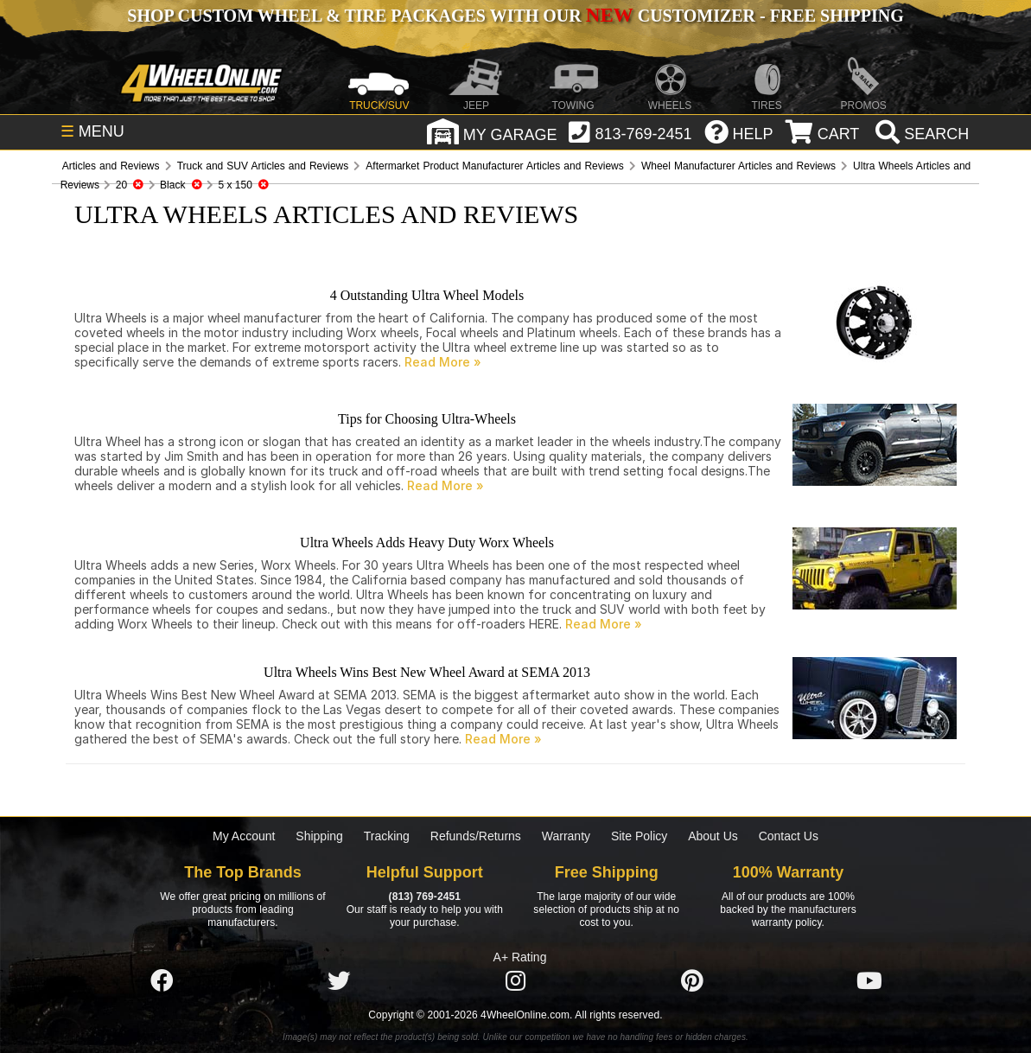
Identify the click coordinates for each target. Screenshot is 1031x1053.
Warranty (566, 836)
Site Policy (639, 836)
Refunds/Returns (475, 836)
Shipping (319, 836)
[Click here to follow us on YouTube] (869, 981)
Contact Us (788, 836)
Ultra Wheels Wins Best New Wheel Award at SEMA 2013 (427, 672)
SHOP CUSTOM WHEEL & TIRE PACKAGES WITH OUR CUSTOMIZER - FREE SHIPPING (515, 15)
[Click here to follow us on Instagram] (515, 981)
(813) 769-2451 (425, 896)
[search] (920, 134)
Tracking (387, 836)
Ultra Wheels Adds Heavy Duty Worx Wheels (427, 542)
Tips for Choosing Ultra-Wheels (427, 419)
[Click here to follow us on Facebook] (161, 981)
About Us (713, 836)
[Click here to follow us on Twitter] (338, 981)
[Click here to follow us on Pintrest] (692, 981)
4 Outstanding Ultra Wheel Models (427, 295)
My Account (244, 836)
